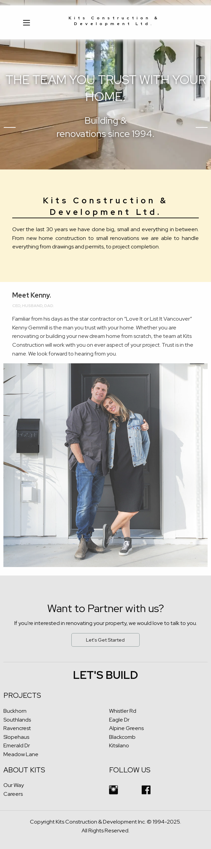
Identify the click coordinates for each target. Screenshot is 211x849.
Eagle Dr (119, 719)
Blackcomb (122, 737)
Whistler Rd (122, 710)
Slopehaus (16, 737)
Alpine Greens (126, 728)
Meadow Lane (20, 754)
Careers (13, 793)
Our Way (13, 785)
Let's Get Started (105, 639)
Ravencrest (17, 728)
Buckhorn (15, 710)
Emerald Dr (16, 745)
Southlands (17, 719)
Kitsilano (119, 745)
